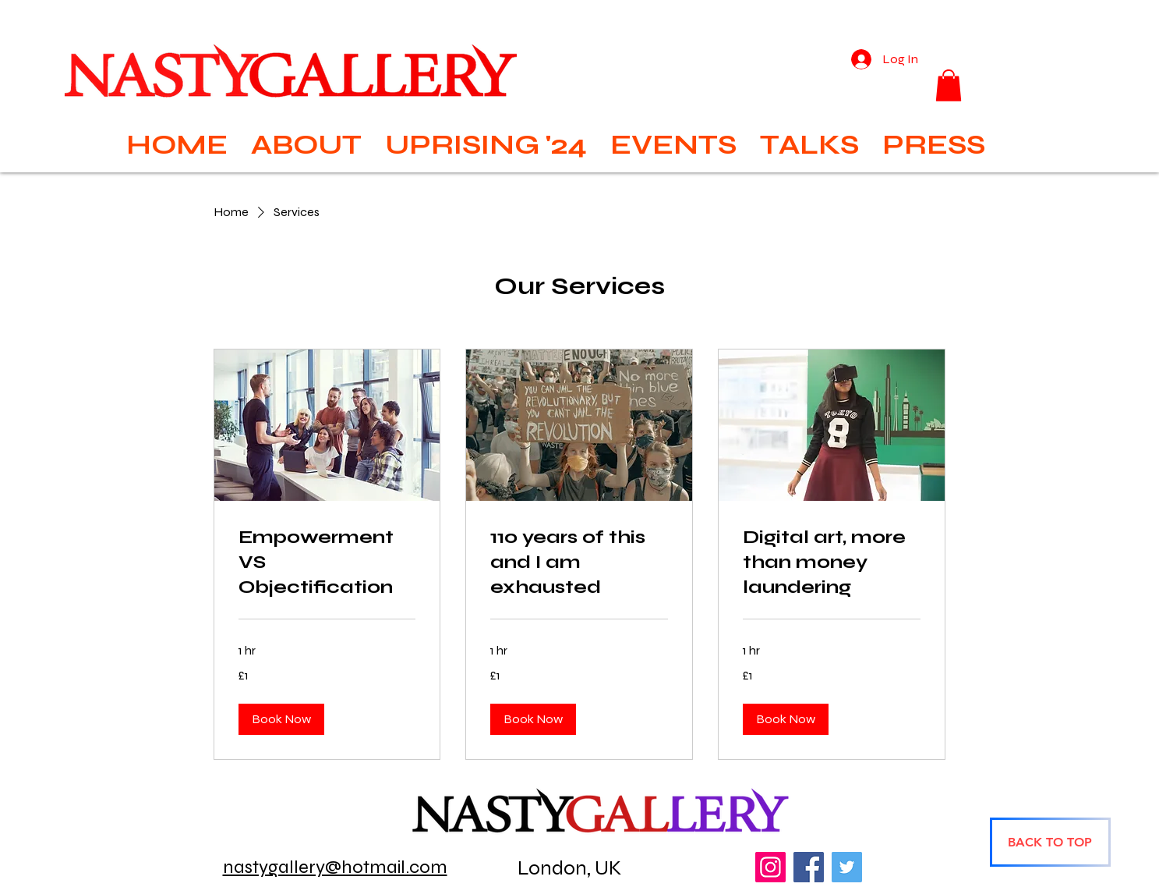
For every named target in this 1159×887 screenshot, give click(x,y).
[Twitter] (847, 867)
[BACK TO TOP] (1050, 842)
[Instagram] (770, 867)
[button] (948, 85)
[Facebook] (808, 867)
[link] (327, 562)
